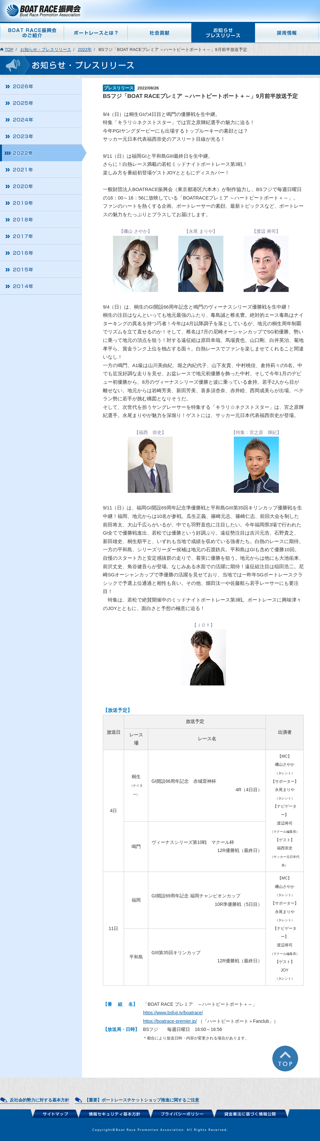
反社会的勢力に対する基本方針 (39, 1100)
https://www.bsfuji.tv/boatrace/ (173, 1012)
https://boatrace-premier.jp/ (170, 1021)
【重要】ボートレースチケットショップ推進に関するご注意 (142, 1100)
